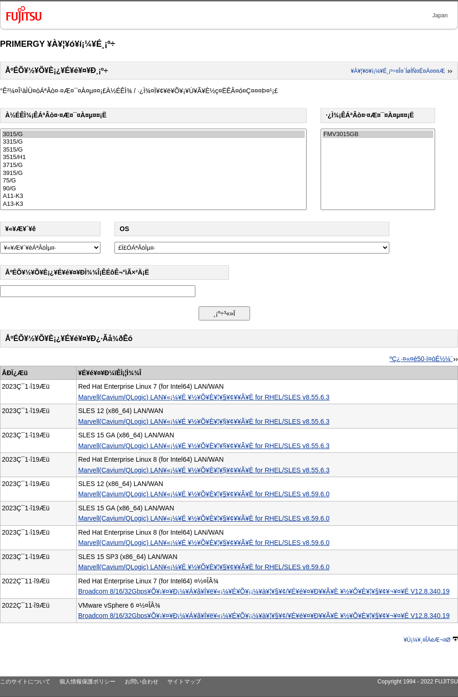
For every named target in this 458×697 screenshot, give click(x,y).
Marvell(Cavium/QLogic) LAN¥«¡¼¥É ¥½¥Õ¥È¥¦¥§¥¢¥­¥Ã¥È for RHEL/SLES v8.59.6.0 (203, 494)
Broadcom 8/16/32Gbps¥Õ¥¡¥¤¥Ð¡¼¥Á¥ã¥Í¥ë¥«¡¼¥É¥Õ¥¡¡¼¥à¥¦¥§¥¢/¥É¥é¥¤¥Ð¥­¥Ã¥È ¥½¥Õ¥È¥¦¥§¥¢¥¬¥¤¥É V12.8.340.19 (264, 591)
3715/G (153, 165)
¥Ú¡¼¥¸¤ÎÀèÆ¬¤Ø (431, 640)
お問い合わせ (141, 681)
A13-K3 (153, 204)
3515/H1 (153, 157)
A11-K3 (153, 196)
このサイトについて (25, 681)
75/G (153, 181)
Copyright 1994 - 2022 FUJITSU (417, 681)
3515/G (153, 150)
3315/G (153, 142)
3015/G (153, 134)
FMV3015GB (377, 134)
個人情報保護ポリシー (87, 681)
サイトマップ (184, 681)
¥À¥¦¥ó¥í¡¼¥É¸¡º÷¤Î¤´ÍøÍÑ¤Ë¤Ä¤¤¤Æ (402, 71)
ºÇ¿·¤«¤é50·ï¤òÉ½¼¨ (424, 359)
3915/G (153, 173)
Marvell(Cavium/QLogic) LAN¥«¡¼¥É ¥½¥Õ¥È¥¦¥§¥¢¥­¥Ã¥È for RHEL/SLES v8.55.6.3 (203, 397)
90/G (153, 189)
